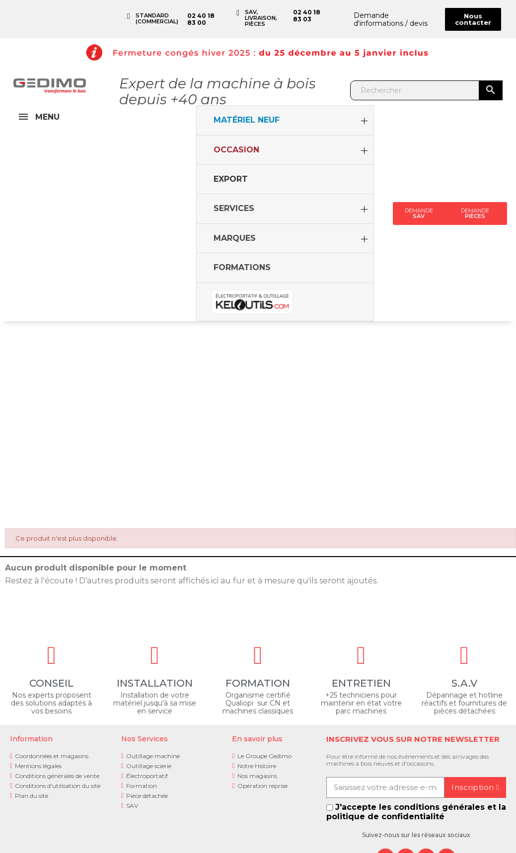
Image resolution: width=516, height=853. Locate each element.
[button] (473, 19)
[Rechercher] (415, 90)
